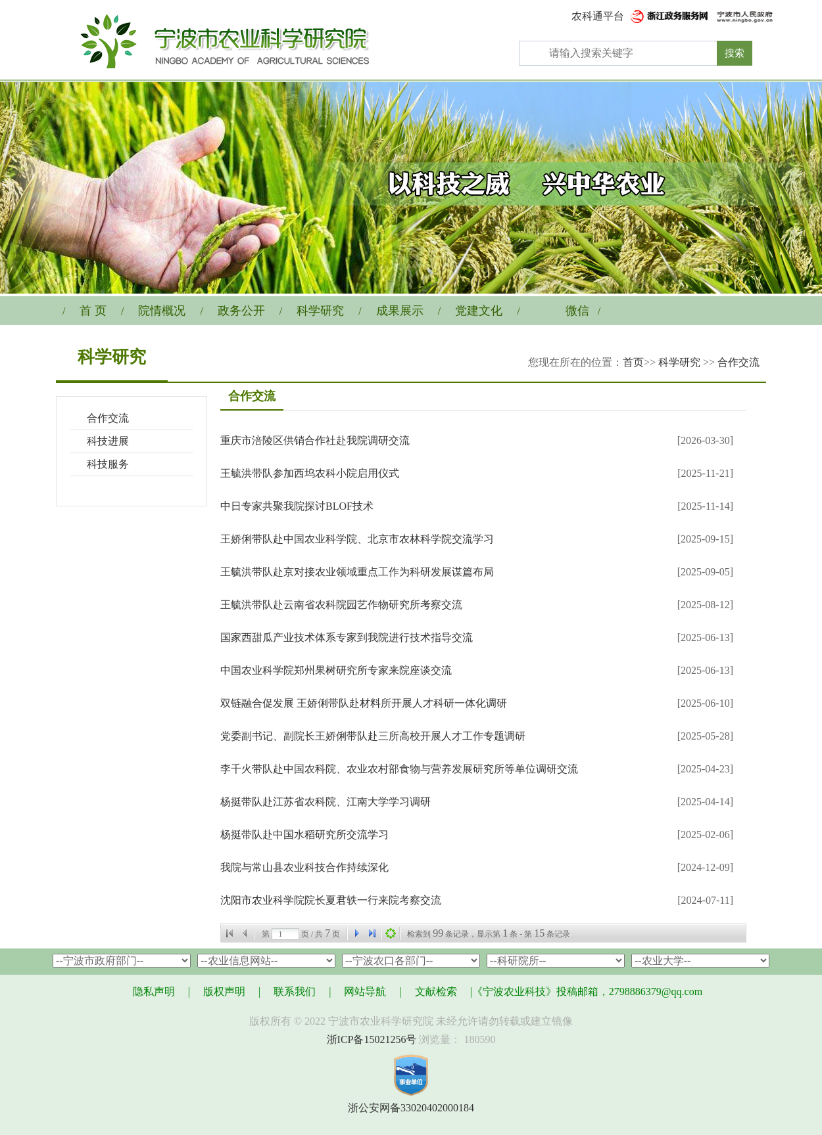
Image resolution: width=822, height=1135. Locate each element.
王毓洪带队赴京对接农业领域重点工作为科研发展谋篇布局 (357, 571)
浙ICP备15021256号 (372, 1039)
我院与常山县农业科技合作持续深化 (304, 867)
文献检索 (436, 991)
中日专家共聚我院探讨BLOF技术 (297, 506)
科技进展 (108, 441)
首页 (633, 362)
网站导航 (365, 991)
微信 (577, 310)
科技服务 (108, 464)
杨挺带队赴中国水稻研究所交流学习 (304, 834)
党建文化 (478, 310)
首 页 (93, 310)
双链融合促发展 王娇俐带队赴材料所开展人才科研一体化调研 (363, 703)
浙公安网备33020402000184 (411, 1107)
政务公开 (241, 310)
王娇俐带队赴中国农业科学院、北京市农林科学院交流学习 (357, 539)
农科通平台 (597, 16)
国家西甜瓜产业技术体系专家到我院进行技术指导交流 (346, 637)
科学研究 (320, 310)
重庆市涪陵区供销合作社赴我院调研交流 (315, 440)
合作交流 (738, 362)
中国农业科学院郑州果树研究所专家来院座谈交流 (336, 670)
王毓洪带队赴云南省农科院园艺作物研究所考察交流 (341, 604)
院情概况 (161, 310)
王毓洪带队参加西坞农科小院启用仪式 (309, 473)
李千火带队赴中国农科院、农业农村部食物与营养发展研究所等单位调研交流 (399, 768)
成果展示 (399, 310)
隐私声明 (154, 991)
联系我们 (295, 991)
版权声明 (224, 991)
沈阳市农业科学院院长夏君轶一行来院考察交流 (330, 900)
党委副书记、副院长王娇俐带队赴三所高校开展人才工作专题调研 (372, 736)
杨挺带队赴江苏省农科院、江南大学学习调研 (325, 801)
